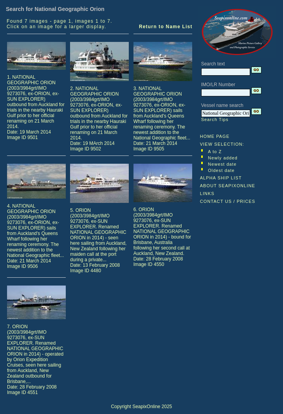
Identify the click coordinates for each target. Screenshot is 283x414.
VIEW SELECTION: (222, 144)
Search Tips (215, 119)
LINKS (207, 193)
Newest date (222, 164)
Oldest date (221, 170)
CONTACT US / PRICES (228, 201)
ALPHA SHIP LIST (221, 177)
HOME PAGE (215, 136)
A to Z (215, 151)
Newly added (223, 157)
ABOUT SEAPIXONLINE (227, 185)
